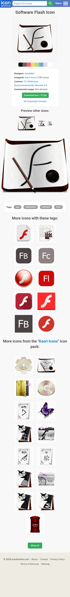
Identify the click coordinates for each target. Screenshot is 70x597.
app (17, 207)
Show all (35, 545)
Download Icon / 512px (35, 95)
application (30, 207)
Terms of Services (29, 564)
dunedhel (29, 73)
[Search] (50, 3)
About (34, 559)
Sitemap (45, 564)
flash (58, 207)
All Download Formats (35, 101)
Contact (44, 559)
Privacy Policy (57, 559)
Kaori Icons (31, 77)
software (46, 207)
